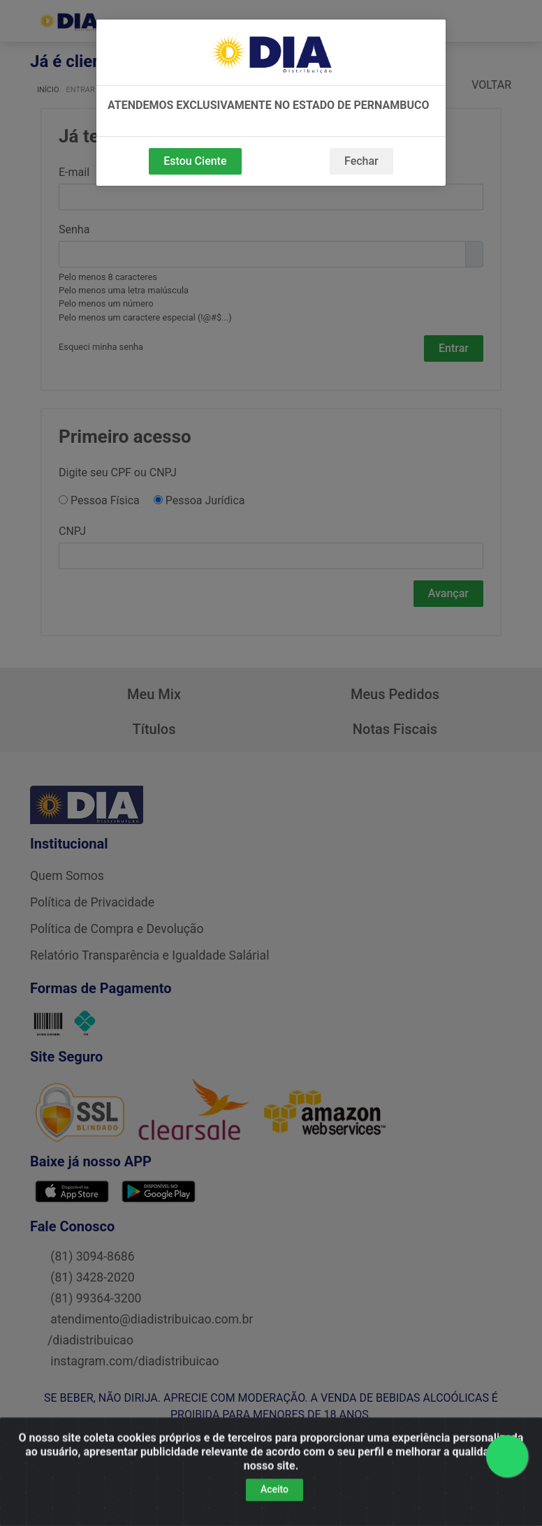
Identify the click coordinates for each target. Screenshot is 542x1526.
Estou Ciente (194, 161)
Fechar (361, 161)
